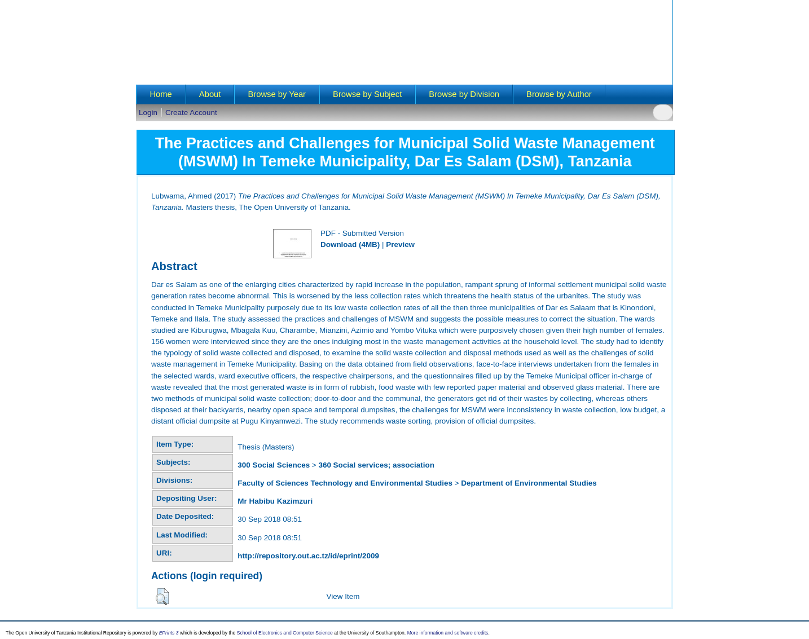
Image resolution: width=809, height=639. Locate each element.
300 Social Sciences (274, 465)
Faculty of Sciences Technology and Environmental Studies (345, 483)
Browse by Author (559, 94)
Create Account (191, 112)
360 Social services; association (376, 465)
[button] (162, 596)
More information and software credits (448, 633)
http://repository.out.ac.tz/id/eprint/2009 (308, 556)
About (210, 94)
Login (148, 112)
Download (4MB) (350, 244)
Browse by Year (277, 94)
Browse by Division (464, 94)
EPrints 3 (169, 633)
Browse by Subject (367, 94)
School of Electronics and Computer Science (285, 633)
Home (161, 94)
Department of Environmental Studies (528, 483)
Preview (400, 244)
